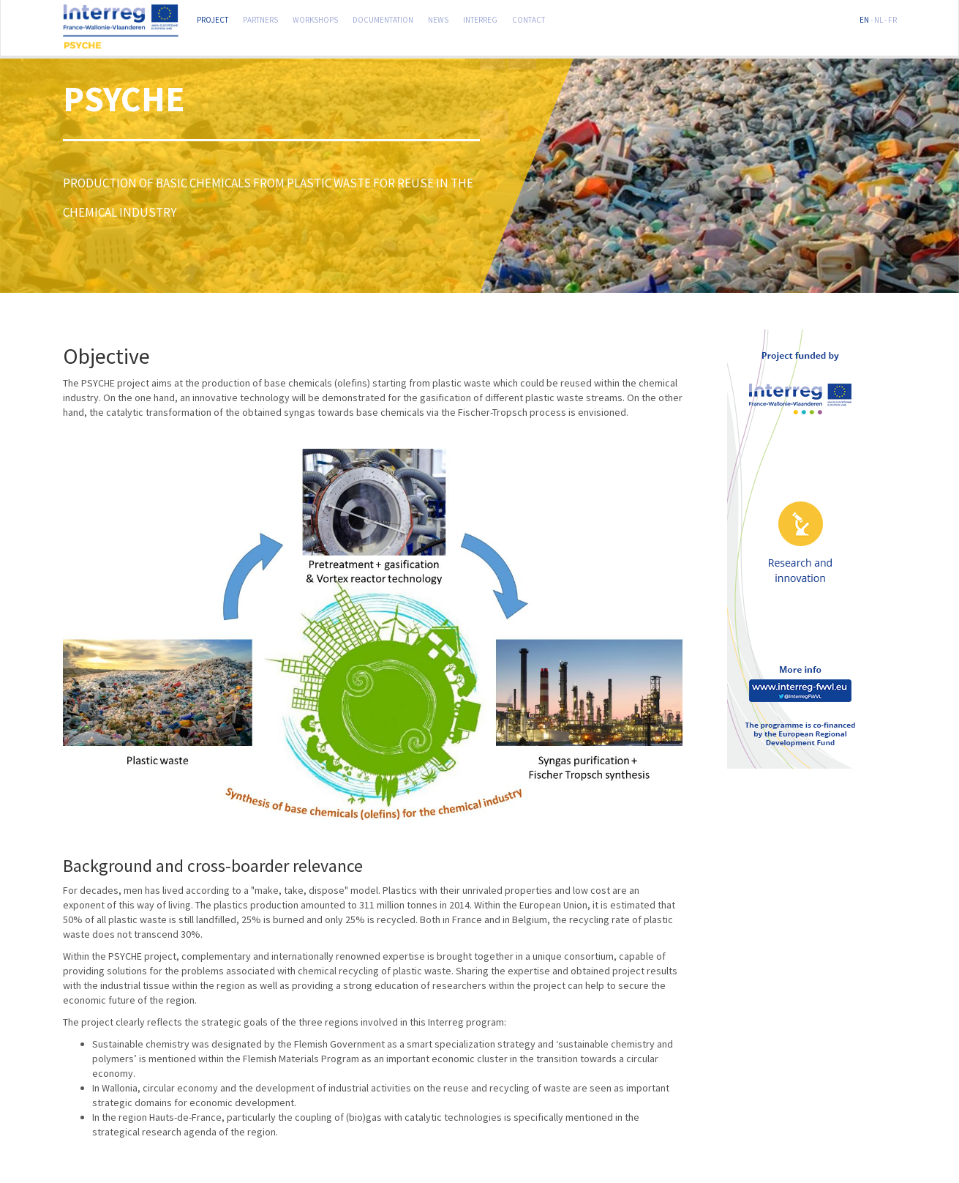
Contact (528, 18)
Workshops (315, 18)
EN (864, 18)
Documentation (383, 18)
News (438, 18)
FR (892, 18)
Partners (260, 18)
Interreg (480, 18)
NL (878, 18)
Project (212, 18)
